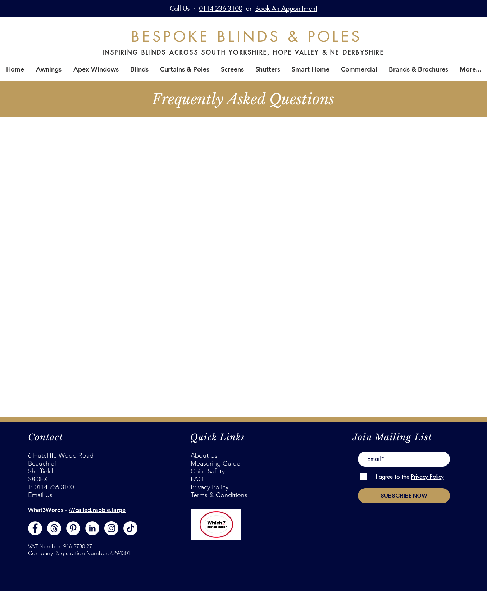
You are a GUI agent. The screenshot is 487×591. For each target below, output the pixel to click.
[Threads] (54, 528)
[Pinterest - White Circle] (73, 528)
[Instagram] (111, 528)
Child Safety (208, 471)
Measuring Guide (215, 463)
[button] (139, 69)
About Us (204, 455)
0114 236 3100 (54, 487)
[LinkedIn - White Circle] (92, 528)
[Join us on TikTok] (130, 528)
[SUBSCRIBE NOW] (404, 495)
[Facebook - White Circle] (35, 528)
